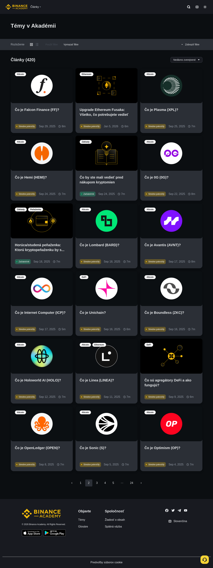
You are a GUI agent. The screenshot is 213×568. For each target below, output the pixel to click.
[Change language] (197, 7)
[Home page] (17, 7)
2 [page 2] (89, 482)
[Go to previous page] (72, 483)
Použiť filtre (51, 44)
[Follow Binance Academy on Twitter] (173, 510)
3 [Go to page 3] (97, 482)
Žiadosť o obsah (115, 519)
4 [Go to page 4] (105, 482)
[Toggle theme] (205, 6)
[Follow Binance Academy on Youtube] (185, 510)
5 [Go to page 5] (113, 482)
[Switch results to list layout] (37, 44)
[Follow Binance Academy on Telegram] (179, 510)
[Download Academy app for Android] (54, 533)
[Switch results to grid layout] (31, 44)
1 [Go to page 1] (80, 482)
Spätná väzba (113, 526)
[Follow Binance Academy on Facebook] (167, 510)
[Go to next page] (141, 483)
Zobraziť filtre (189, 44)
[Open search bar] (188, 7)
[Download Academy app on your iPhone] (32, 533)
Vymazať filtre (71, 44)
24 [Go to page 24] (131, 482)
